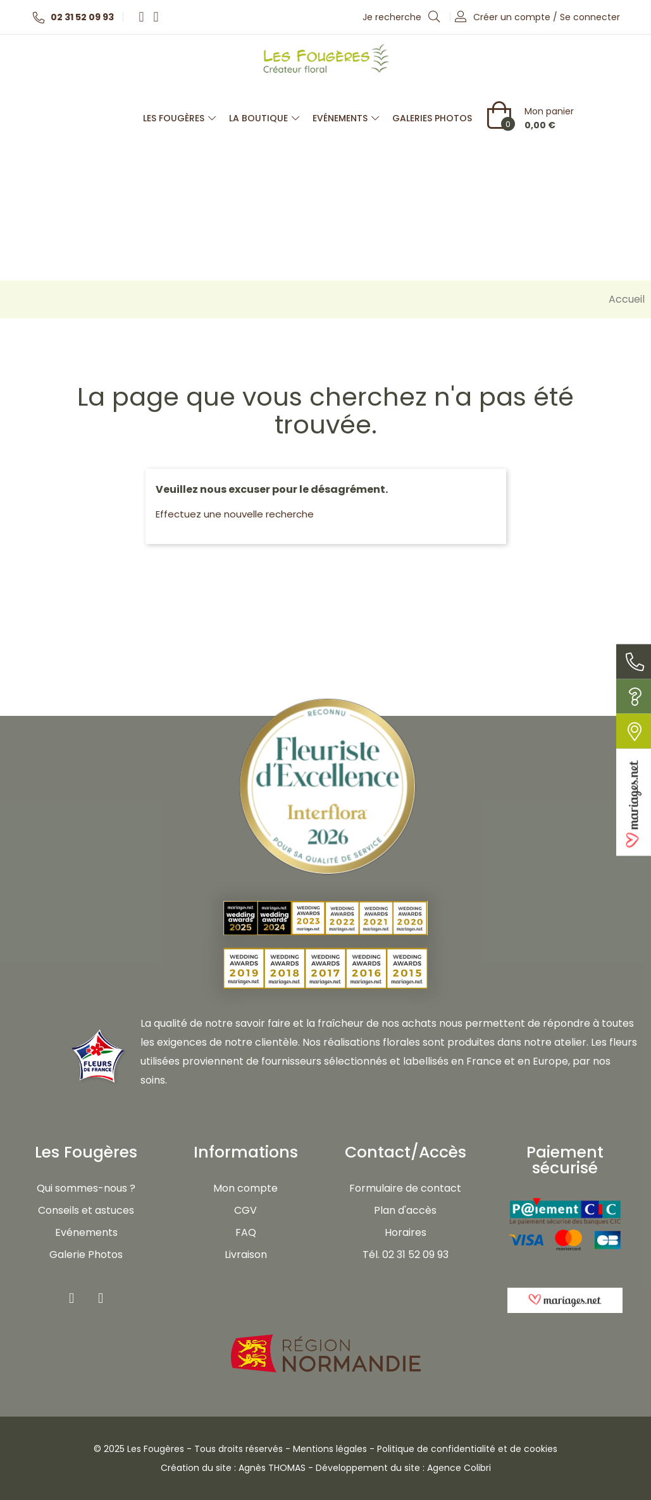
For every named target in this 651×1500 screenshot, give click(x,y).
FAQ (245, 1232)
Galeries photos (432, 118)
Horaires (405, 1232)
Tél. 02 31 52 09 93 (406, 1254)
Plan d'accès (405, 1210)
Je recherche (402, 16)
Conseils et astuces (86, 1210)
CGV (245, 1210)
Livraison (246, 1254)
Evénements (346, 118)
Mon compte (245, 1188)
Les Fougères (179, 118)
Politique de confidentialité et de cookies (467, 1449)
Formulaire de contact (405, 1188)
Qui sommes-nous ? (86, 1188)
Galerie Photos (86, 1254)
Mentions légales (330, 1449)
